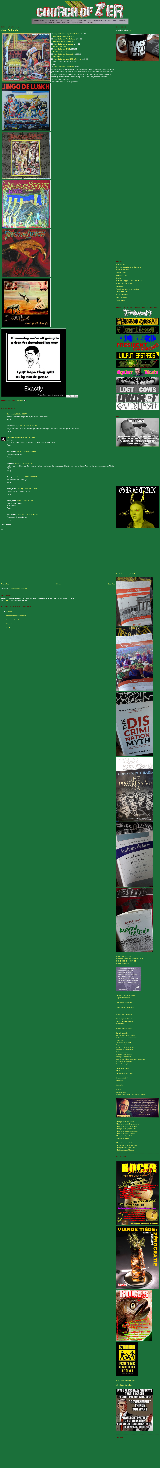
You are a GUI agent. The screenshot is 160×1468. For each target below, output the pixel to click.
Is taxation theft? (122, 294)
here (6, 600)
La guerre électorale (122, 1045)
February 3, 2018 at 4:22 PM (27, 477)
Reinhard (10, 438)
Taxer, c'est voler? (122, 292)
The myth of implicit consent (125, 1133)
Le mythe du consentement (124, 1050)
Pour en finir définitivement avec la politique (130, 1059)
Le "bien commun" (122, 1052)
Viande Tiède (121, 272)
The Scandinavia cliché (123, 1071)
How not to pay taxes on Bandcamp (128, 267)
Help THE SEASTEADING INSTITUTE (129, 958)
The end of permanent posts (16, 616)
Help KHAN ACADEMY (124, 956)
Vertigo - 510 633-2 (60, 51)
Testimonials (120, 300)
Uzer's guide (120, 264)
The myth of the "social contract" (126, 1126)
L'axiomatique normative (124, 1061)
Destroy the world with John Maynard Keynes (130, 1094)
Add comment (7, 524)
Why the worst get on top (124, 1002)
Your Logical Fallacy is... (124, 1019)
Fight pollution (121, 1092)
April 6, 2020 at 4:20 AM (25, 501)
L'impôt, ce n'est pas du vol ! (125, 1047)
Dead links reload (122, 270)
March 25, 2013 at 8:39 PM (26, 451)
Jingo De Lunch (9, 30)
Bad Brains (10, 628)
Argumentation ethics (123, 998)
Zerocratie (120, 286)
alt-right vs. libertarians (124, 1385)
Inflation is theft (121, 1080)
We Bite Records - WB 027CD (63, 36)
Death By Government (124, 1028)
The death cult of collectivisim (126, 1143)
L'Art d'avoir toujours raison (125, 1380)
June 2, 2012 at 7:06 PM (28, 426)
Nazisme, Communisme (124, 1054)
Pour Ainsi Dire (121, 275)
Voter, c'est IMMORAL (123, 1042)
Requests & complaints (124, 283)
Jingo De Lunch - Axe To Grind (64, 39)
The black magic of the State (125, 1150)
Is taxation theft (121, 1078)
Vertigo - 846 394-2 (60, 46)
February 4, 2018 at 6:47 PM (27, 489)
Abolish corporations (123, 1012)
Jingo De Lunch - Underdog (63, 44)
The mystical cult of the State (125, 1147)
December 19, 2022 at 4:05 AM (27, 514)
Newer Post (5, 584)
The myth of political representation (127, 1124)
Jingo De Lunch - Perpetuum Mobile (66, 34)
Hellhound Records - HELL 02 (63, 41)
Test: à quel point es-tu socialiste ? (128, 289)
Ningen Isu (10, 624)
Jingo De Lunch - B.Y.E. (62, 49)
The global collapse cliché (124, 1073)
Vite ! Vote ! (120, 1040)
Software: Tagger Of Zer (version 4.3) (129, 281)
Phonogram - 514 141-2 (61, 57)
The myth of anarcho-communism (127, 1131)
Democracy (120, 1023)
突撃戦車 (9, 611)
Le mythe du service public (125, 1035)
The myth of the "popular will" (126, 1129)
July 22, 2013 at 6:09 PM (23, 463)
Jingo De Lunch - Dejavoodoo (64, 54)
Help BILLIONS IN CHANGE (126, 961)
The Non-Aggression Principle (126, 995)
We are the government (124, 1021)
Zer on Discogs (121, 297)
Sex (8, 414)
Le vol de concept (122, 1064)
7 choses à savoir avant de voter (126, 1038)
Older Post (111, 584)
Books (118, 278)
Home (58, 584)
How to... (119, 1090)
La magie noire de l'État (123, 1057)
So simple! (119, 1085)
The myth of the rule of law (125, 1122)
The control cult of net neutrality (126, 1145)
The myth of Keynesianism (124, 1136)
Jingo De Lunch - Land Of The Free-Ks (67, 59)
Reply (9, 419)
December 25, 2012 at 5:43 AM (25, 438)
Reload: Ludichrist (12, 620)
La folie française (122, 1033)
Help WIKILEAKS (122, 963)
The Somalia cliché (122, 1068)
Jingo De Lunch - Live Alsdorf (64, 67)
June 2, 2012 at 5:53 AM (19, 414)
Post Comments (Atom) (19, 588)
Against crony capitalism (124, 1014)
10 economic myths (122, 1138)
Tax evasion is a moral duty (125, 1007)
